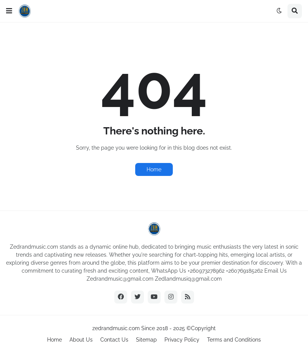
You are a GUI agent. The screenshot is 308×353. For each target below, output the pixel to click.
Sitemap (146, 340)
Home (154, 169)
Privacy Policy (181, 340)
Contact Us (114, 340)
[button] (9, 11)
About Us (81, 340)
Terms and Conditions (234, 340)
